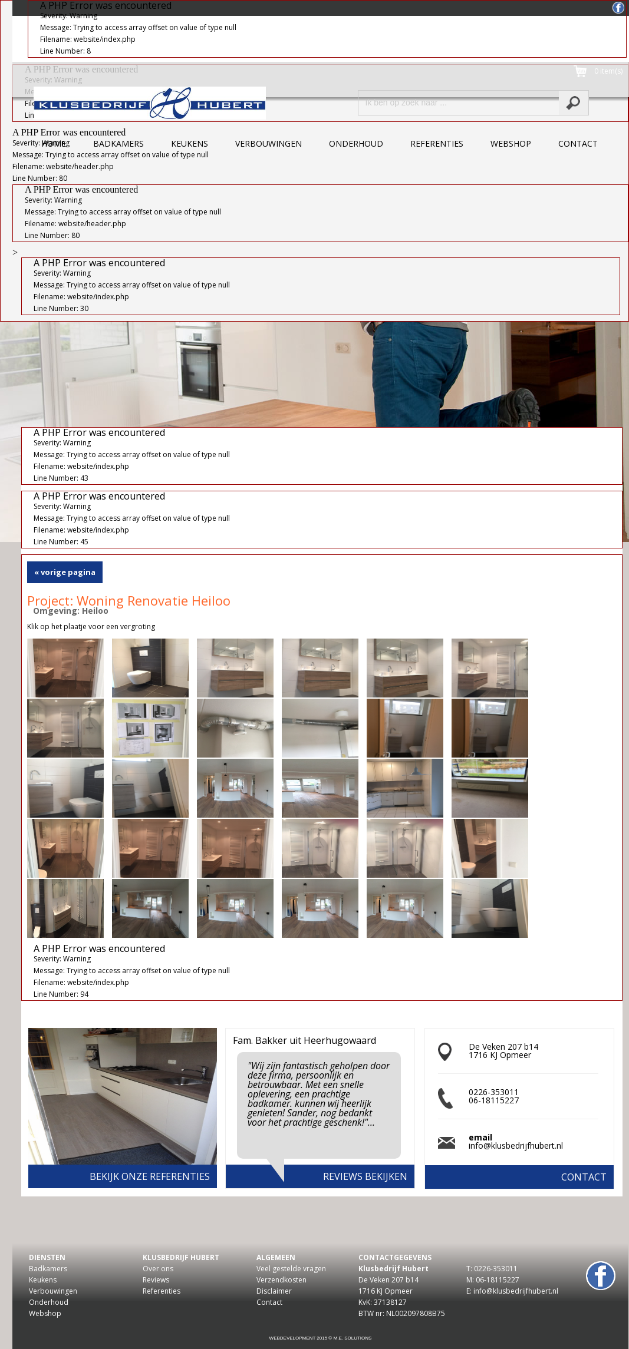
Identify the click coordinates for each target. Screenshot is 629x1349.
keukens (189, 143)
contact (578, 143)
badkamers (118, 143)
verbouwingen (268, 143)
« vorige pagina (64, 572)
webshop (510, 143)
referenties (436, 143)
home (53, 143)
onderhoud (356, 143)
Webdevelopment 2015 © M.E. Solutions (320, 1338)
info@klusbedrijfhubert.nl (516, 1145)
